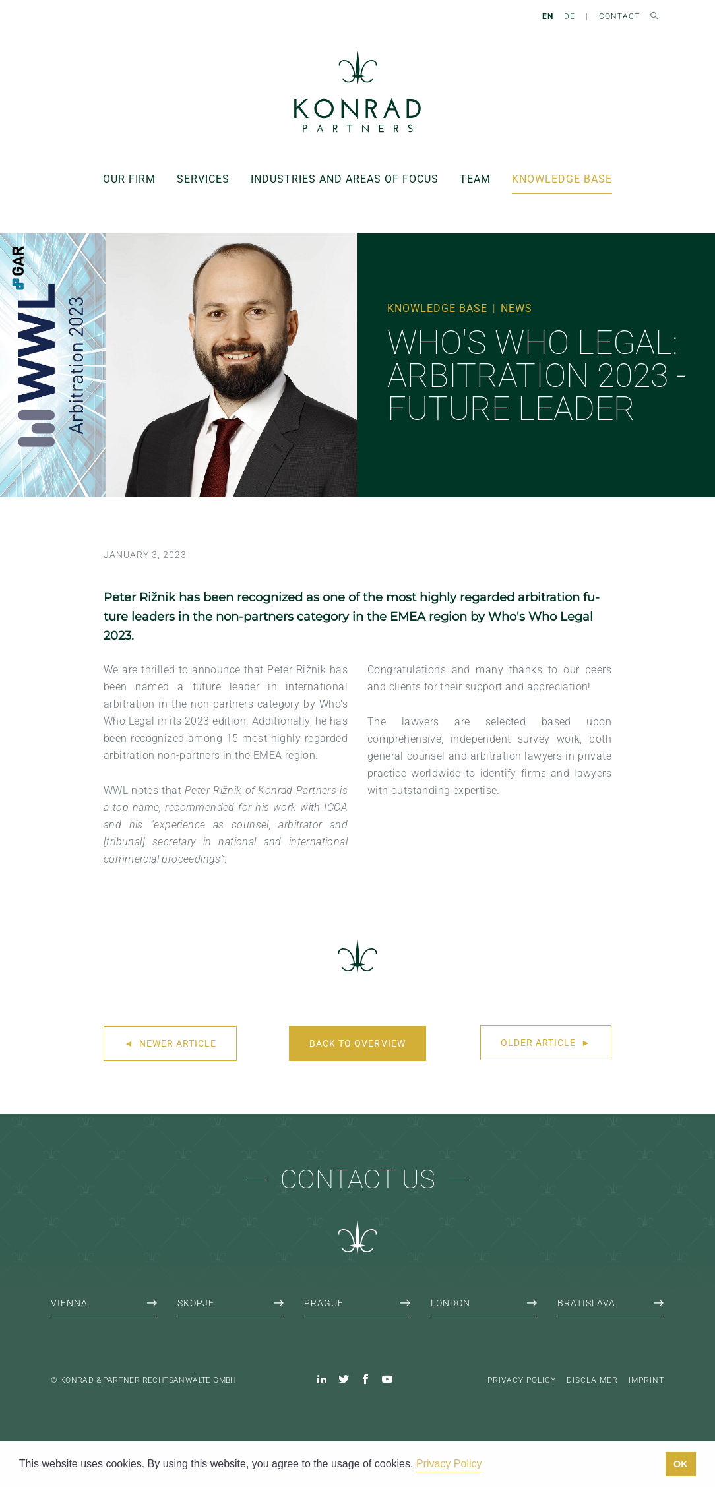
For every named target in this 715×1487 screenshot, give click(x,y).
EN (547, 16)
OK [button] (680, 1464)
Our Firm (129, 179)
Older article (546, 1042)
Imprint (646, 1380)
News (516, 308)
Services (203, 179)
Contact (619, 16)
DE (569, 16)
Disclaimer (592, 1380)
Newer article (170, 1043)
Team (475, 179)
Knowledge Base (562, 179)
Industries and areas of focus (345, 179)
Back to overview (357, 1043)
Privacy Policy (521, 1380)
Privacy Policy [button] (449, 1463)
